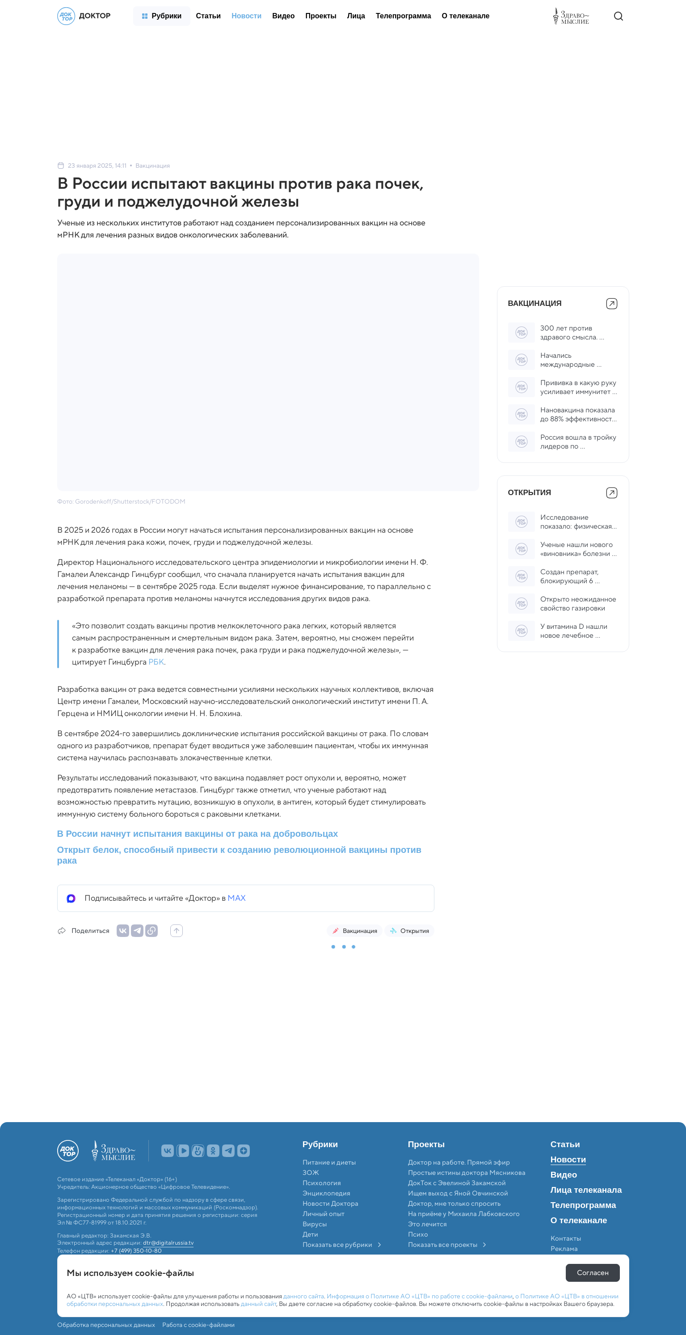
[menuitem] (162, 16)
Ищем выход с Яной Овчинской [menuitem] (458, 1193)
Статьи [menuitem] (565, 1144)
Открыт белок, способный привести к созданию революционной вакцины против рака (239, 855)
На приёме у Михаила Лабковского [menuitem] (464, 1214)
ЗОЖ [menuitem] (311, 1173)
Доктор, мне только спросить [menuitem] (454, 1203)
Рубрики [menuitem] (320, 1144)
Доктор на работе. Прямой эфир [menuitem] (459, 1162)
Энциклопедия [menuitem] (326, 1193)
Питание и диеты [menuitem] (329, 1162)
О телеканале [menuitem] (579, 1220)
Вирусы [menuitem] (315, 1224)
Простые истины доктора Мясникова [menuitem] (467, 1173)
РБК (156, 662)
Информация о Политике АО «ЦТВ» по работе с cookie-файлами (420, 1296)
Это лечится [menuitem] (427, 1224)
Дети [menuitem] (311, 1234)
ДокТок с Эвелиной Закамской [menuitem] (457, 1183)
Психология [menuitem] (322, 1183)
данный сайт (258, 1303)
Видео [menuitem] (564, 1174)
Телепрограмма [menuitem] (583, 1205)
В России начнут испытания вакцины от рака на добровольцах (197, 834)
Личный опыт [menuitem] (324, 1214)
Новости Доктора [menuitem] (330, 1203)
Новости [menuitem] (568, 1159)
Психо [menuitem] (418, 1234)
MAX (236, 898)
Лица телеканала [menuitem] (586, 1190)
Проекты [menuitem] (426, 1144)
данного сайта (303, 1296)
